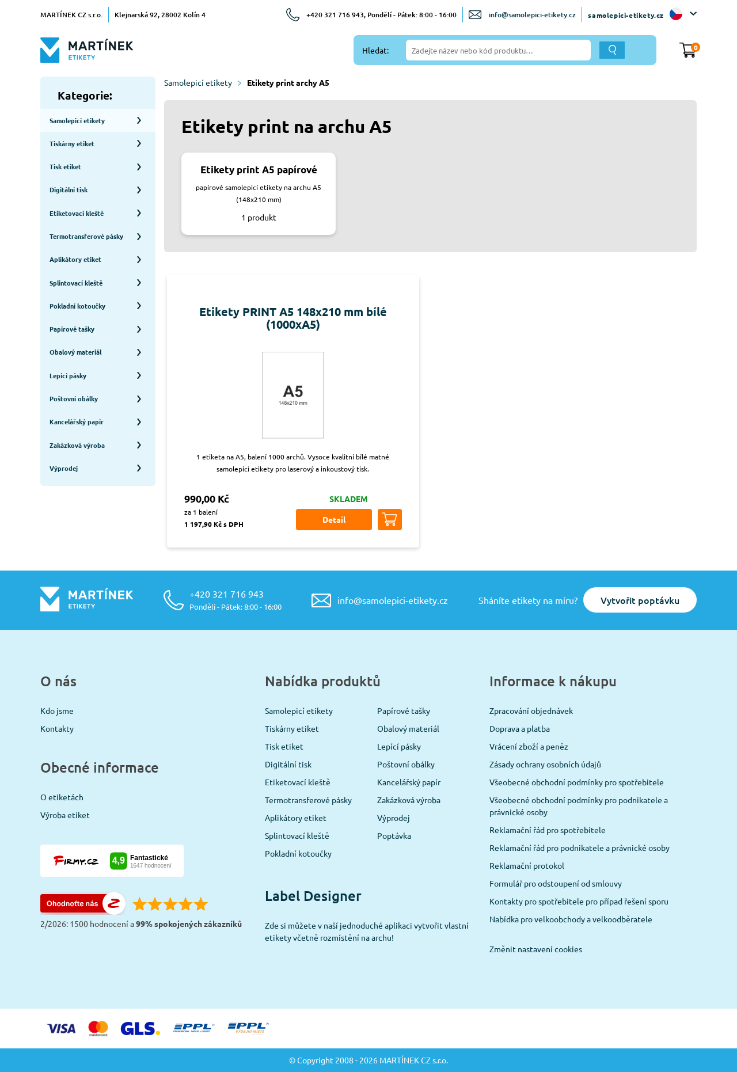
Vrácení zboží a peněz (528, 746)
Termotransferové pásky (308, 800)
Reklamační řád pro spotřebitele (547, 829)
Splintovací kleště (297, 835)
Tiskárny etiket (292, 728)
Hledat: (375, 50)
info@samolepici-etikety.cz (532, 15)
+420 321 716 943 (235, 599)
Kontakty (57, 728)
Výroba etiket (65, 814)
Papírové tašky (403, 710)
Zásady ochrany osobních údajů (545, 764)
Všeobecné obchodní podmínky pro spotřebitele (576, 782)
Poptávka (394, 835)
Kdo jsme (57, 710)
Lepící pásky (399, 746)
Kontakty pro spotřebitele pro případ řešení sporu (578, 901)
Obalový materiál (408, 728)
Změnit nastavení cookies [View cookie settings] (535, 949)
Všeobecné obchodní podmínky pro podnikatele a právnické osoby (578, 806)
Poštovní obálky (406, 764)
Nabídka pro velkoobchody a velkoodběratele (570, 919)
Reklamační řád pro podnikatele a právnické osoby (579, 847)
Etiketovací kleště (297, 782)
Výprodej (393, 817)
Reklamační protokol (526, 865)
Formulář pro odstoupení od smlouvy (555, 883)
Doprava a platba (519, 728)
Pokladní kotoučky (298, 853)
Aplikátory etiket (295, 817)
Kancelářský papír (408, 782)
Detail (333, 519)
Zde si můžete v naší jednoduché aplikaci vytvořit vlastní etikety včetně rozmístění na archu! (367, 931)
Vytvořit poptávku (640, 600)
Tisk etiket (284, 746)
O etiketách (61, 797)
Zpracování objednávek (531, 710)
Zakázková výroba (408, 800)
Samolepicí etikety (202, 82)
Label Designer (313, 895)
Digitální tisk (288, 764)
